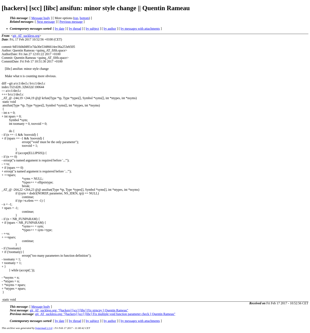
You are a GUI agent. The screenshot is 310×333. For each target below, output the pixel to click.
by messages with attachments (140, 28)
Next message (46, 21)
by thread (75, 28)
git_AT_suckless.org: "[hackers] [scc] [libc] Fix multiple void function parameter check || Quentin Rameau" (105, 314)
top (76, 18)
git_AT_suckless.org (26, 35)
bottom (84, 18)
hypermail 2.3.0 (43, 328)
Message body (40, 18)
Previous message (71, 21)
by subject (92, 28)
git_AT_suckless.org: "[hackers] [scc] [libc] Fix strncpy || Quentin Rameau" (79, 310)
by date (59, 28)
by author (110, 28)
